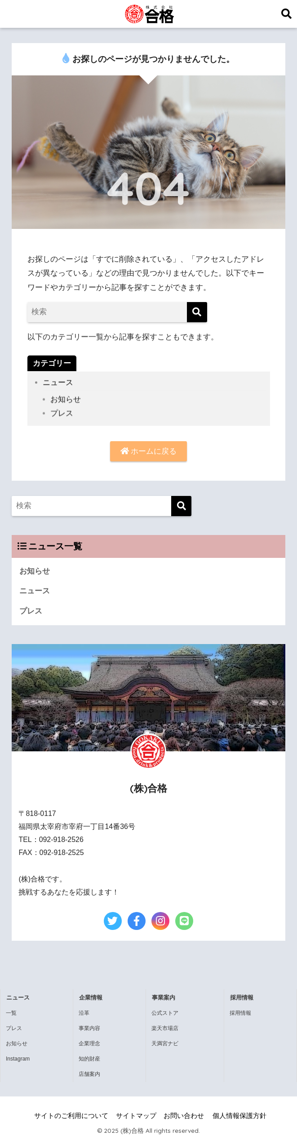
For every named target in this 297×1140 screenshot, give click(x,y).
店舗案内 (89, 1074)
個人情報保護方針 (239, 1115)
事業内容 (89, 1028)
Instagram (18, 1059)
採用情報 (240, 1013)
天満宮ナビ (164, 1043)
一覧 (11, 1013)
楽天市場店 (164, 1028)
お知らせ (65, 407)
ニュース (58, 385)
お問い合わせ (184, 1115)
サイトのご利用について (71, 1115)
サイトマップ (136, 1115)
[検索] (197, 312)
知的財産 (89, 1059)
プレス (61, 421)
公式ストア (164, 1013)
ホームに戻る (148, 451)
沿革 (84, 1013)
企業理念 (89, 1043)
